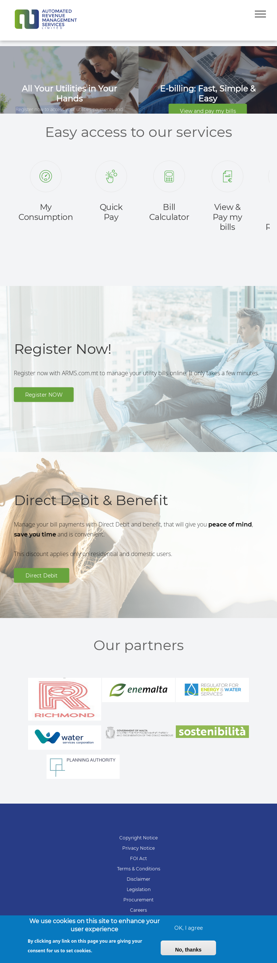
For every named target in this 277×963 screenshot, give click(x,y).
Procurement (138, 899)
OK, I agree (188, 931)
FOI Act (138, 858)
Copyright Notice (138, 838)
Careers (138, 910)
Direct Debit (41, 575)
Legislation (139, 889)
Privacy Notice (138, 848)
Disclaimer (138, 879)
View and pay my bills (208, 111)
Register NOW (44, 394)
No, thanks (188, 953)
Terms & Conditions (138, 868)
